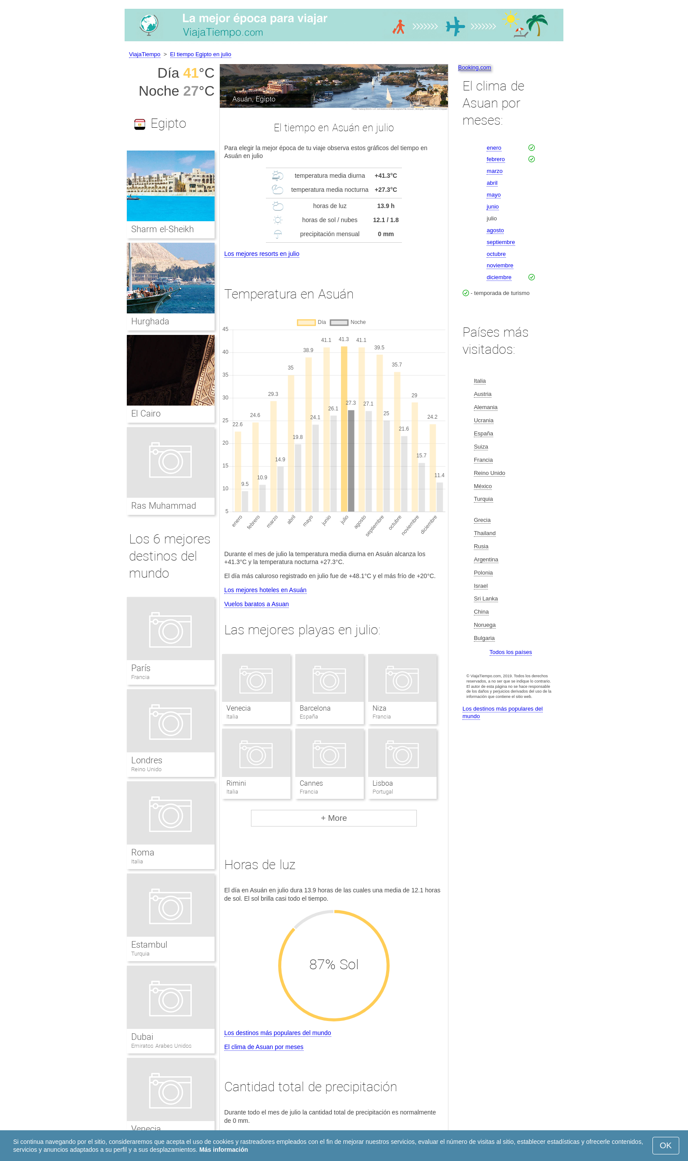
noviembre (500, 265)
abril (492, 183)
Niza (380, 708)
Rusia (481, 546)
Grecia (482, 520)
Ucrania (484, 420)
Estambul (149, 944)
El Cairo (146, 413)
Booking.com (474, 67)
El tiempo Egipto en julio (200, 54)
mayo (494, 194)
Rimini (236, 783)
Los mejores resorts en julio (261, 253)
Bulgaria (484, 638)
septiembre (501, 242)
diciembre (499, 277)
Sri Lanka (486, 598)
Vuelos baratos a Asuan (256, 603)
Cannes (311, 783)
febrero (496, 159)
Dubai (142, 1037)
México (483, 486)
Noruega (485, 625)
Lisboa (383, 783)
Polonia (483, 572)
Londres (146, 760)
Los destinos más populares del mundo (277, 1032)
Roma (142, 852)
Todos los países (511, 652)
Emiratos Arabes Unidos (161, 1045)
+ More (334, 818)
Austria (482, 394)
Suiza (481, 446)
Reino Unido (146, 769)
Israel (481, 585)
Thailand (485, 533)
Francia (140, 677)
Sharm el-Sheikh (162, 229)
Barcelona (315, 708)
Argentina (486, 559)
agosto (495, 230)
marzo (494, 171)
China (481, 611)
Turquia (140, 953)
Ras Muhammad (163, 505)
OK (666, 1145)
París (140, 668)
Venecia (238, 708)
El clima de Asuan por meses (264, 1046)
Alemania (486, 407)
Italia (137, 861)
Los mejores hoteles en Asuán (265, 589)
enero (494, 147)
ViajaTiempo (145, 54)
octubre (496, 254)
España (483, 433)
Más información (223, 1149)
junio (492, 206)
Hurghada (150, 321)
